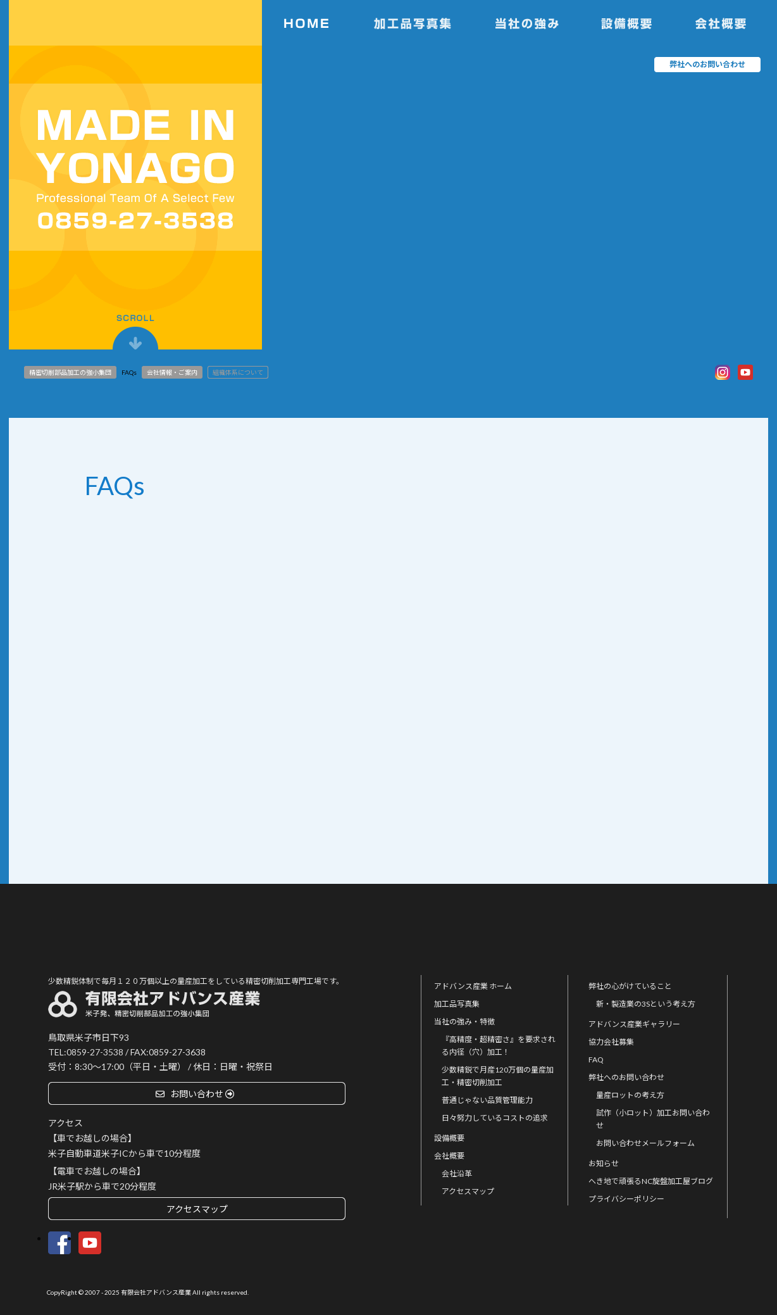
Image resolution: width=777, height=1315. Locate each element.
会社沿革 (457, 1173)
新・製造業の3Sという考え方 (645, 1004)
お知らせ (603, 1163)
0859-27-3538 (94, 1052)
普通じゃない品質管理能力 (487, 1100)
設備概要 (449, 1138)
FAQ (596, 1059)
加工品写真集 (457, 1004)
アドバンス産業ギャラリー (634, 1024)
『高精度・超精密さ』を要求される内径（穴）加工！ (499, 1046)
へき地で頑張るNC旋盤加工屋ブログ (650, 1181)
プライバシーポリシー (626, 1199)
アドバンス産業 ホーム (473, 986)
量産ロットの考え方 (630, 1095)
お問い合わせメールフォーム (645, 1143)
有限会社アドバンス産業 (156, 1292)
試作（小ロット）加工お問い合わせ (653, 1119)
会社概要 (449, 1156)
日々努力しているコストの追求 (495, 1118)
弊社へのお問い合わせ (626, 1077)
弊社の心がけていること (630, 986)
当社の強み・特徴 (464, 1021)
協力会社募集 (611, 1042)
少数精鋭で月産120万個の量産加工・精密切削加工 (498, 1076)
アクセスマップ (468, 1191)
